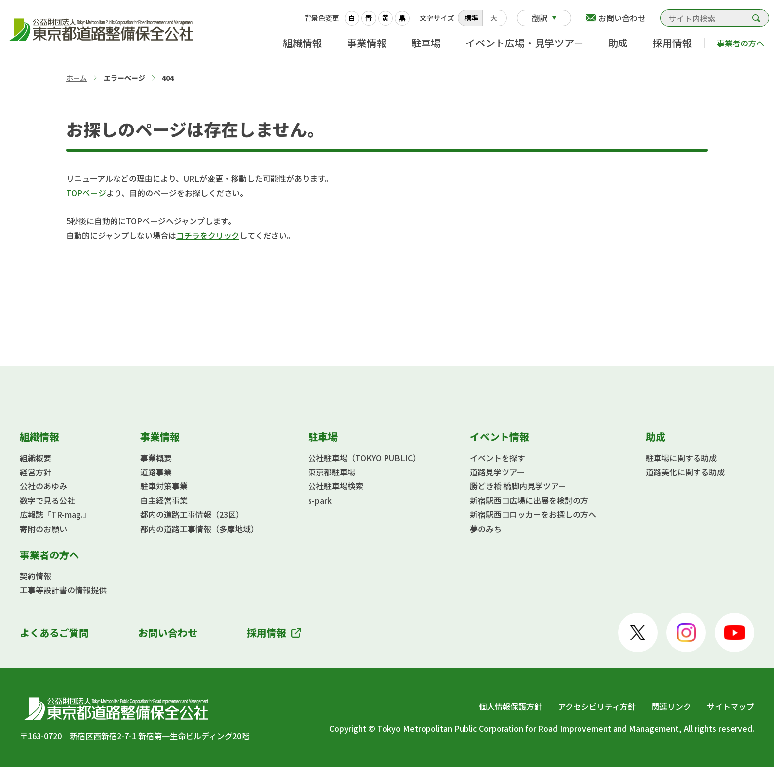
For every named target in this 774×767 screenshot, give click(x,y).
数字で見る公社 (47, 500)
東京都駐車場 (331, 472)
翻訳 (539, 18)
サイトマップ (730, 706)
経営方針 (35, 472)
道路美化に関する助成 (685, 472)
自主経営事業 (164, 500)
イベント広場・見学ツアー (524, 43)
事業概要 (156, 458)
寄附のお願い (43, 529)
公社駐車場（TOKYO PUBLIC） (364, 458)
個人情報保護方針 (510, 706)
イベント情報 (499, 436)
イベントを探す (497, 458)
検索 (756, 18)
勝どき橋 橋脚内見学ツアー (518, 486)
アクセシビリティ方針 (597, 706)
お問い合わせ (622, 18)
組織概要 (35, 458)
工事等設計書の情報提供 (63, 590)
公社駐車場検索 (335, 486)
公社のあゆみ (43, 486)
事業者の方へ (740, 43)
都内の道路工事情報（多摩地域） (199, 529)
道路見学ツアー (497, 472)
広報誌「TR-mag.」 (55, 514)
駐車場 (426, 43)
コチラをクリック (207, 235)
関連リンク (671, 706)
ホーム (76, 78)
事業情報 (367, 43)
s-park (320, 500)
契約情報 (35, 576)
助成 (618, 43)
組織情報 (302, 43)
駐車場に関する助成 (681, 458)
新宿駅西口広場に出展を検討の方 (529, 500)
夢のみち (486, 529)
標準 (471, 18)
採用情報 (672, 43)
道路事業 (156, 472)
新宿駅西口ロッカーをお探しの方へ (533, 514)
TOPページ (86, 193)
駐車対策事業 (164, 486)
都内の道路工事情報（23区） (192, 514)
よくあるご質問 (54, 632)
